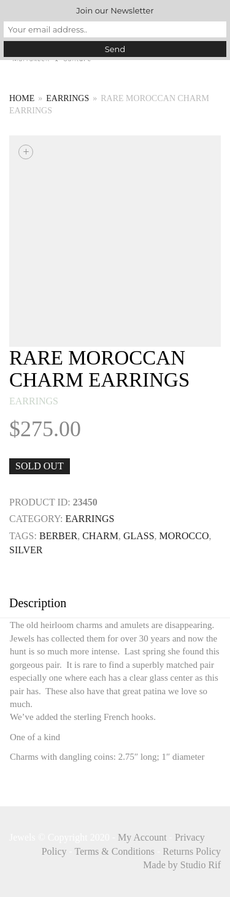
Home (21, 98)
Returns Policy (192, 851)
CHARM (100, 536)
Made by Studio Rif (182, 865)
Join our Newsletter (114, 10)
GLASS (139, 536)
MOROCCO (184, 536)
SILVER (26, 550)
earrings (67, 98)
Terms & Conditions (115, 851)
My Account (142, 837)
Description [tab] (37, 603)
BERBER (58, 536)
